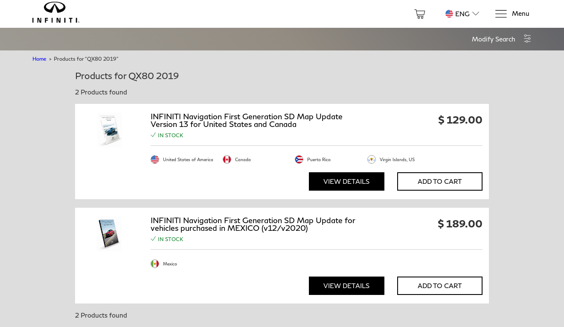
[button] (502, 39)
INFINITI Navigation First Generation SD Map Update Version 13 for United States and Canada (247, 120)
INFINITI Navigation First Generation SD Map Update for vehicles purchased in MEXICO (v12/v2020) (253, 224)
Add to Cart (440, 181)
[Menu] (512, 14)
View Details (346, 181)
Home (39, 59)
